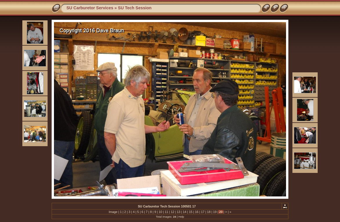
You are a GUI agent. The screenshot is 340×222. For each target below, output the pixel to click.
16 (196, 212)
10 (160, 212)
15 (190, 212)
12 (172, 212)
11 (166, 212)
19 (214, 212)
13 (178, 212)
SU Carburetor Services (89, 8)
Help (181, 216)
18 (208, 212)
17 (202, 212)
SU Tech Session (135, 8)
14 (184, 212)
